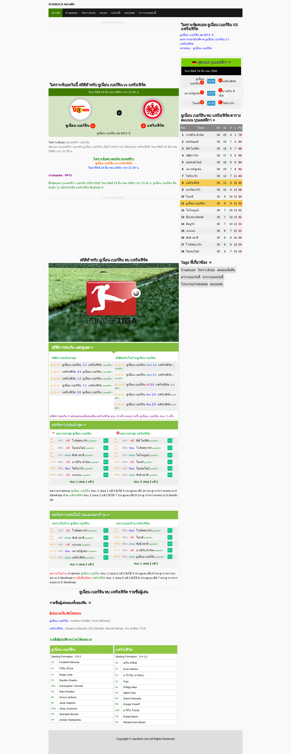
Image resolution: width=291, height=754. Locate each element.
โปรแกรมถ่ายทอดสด (194, 283)
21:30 (211, 81)
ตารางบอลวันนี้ (190, 276)
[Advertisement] (81, 53)
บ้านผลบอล (71, 12)
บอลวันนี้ (115, 12)
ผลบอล (103, 12)
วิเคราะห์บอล (88, 12)
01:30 (211, 103)
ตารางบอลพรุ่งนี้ (147, 12)
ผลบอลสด (129, 12)
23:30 (211, 93)
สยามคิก (56, 12)
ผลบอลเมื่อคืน (224, 269)
